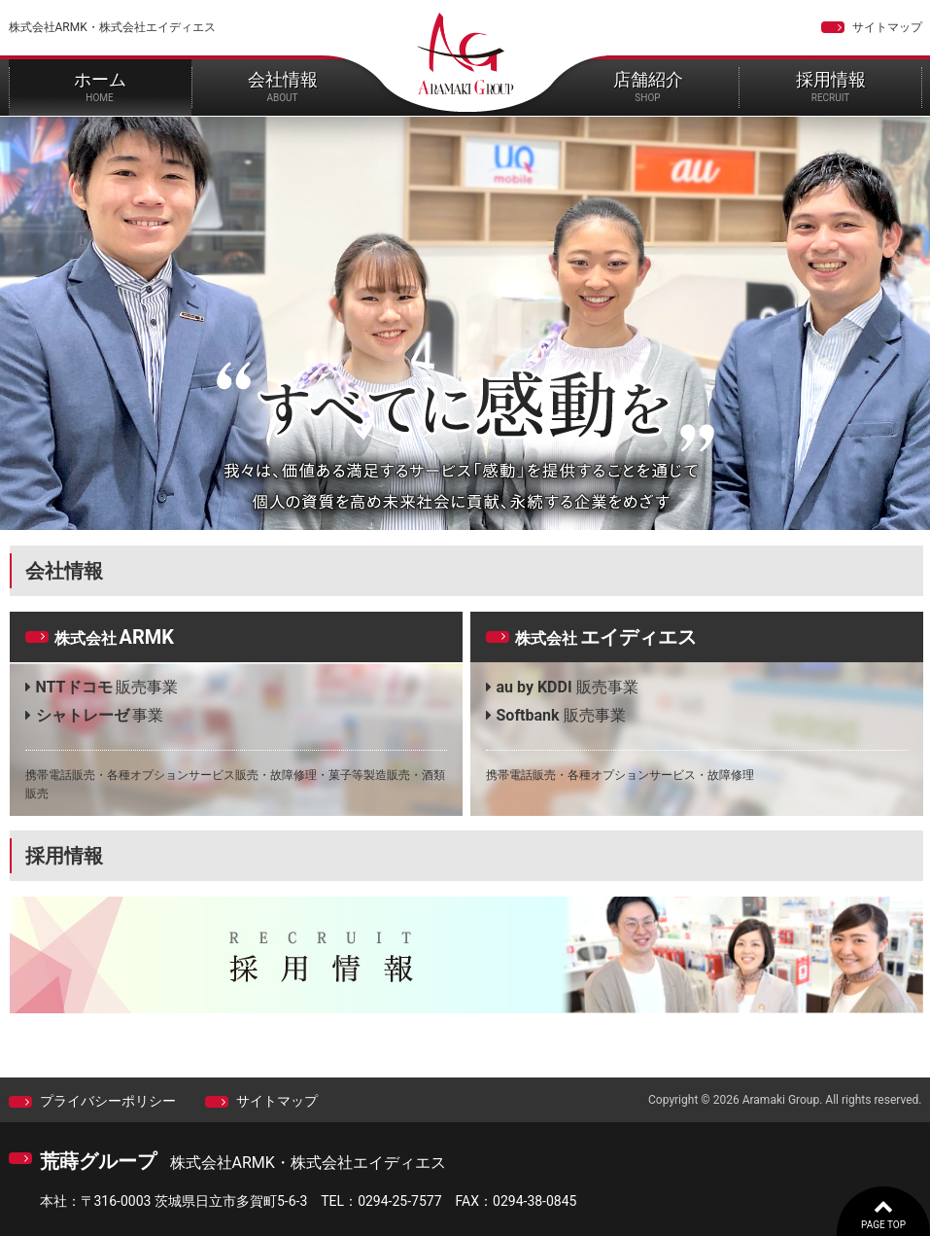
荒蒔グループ (98, 1161)
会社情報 (282, 86)
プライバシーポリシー (108, 1101)
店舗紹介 (648, 86)
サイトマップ (887, 27)
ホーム (100, 86)
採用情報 (831, 86)
